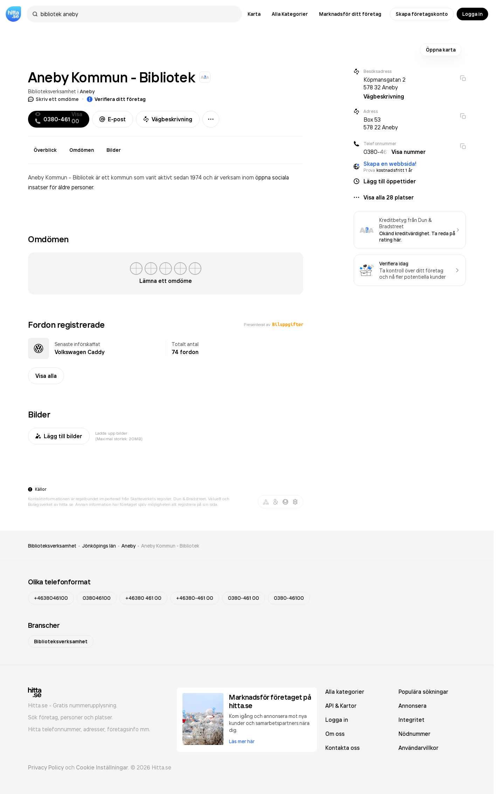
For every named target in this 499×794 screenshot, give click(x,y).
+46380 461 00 (143, 598)
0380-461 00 (243, 598)
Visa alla (46, 375)
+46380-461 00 (194, 598)
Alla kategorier (344, 691)
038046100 (97, 598)
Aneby (87, 91)
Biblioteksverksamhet (52, 91)
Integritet (411, 719)
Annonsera (412, 705)
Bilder (113, 150)
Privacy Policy (46, 767)
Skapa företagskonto (422, 14)
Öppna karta (441, 50)
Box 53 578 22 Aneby (380, 123)
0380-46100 (289, 598)
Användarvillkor (418, 747)
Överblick (45, 150)
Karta (254, 14)
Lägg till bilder (58, 436)
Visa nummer (408, 151)
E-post (112, 119)
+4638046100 (51, 598)
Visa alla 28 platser (388, 197)
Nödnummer (414, 733)
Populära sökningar (423, 691)
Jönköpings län (99, 546)
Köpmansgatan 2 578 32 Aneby (384, 83)
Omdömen (81, 150)
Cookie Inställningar (102, 767)
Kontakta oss (342, 747)
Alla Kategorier (290, 14)
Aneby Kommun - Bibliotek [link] (170, 546)
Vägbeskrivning (167, 119)
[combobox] (138, 14)
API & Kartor (340, 705)
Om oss (335, 733)
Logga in (472, 14)
